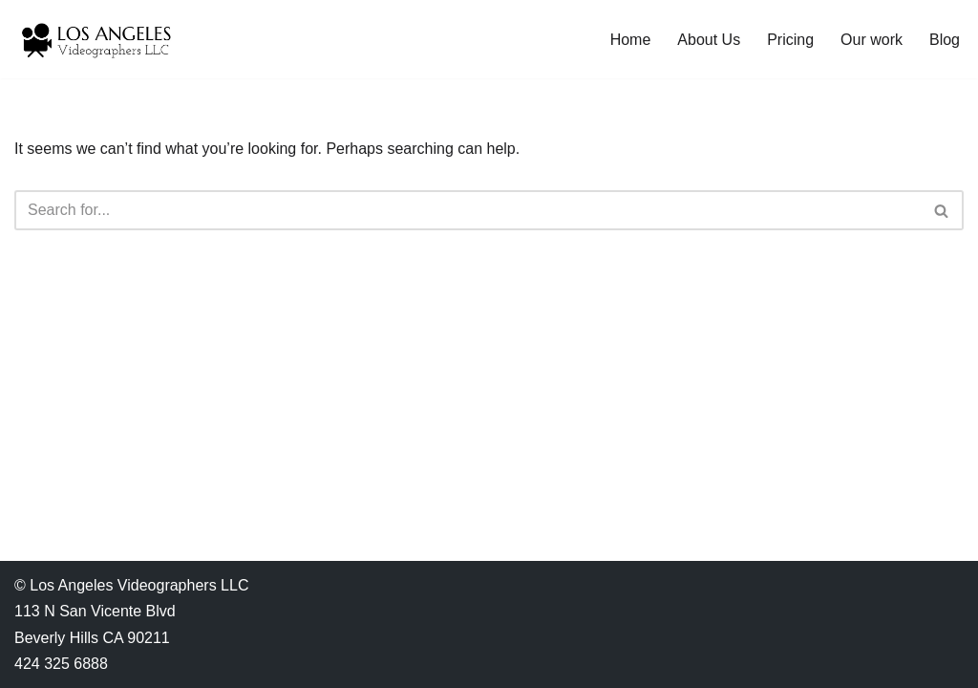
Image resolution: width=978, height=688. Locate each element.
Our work (871, 40)
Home (630, 40)
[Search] (467, 210)
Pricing (790, 40)
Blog (944, 40)
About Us (708, 40)
